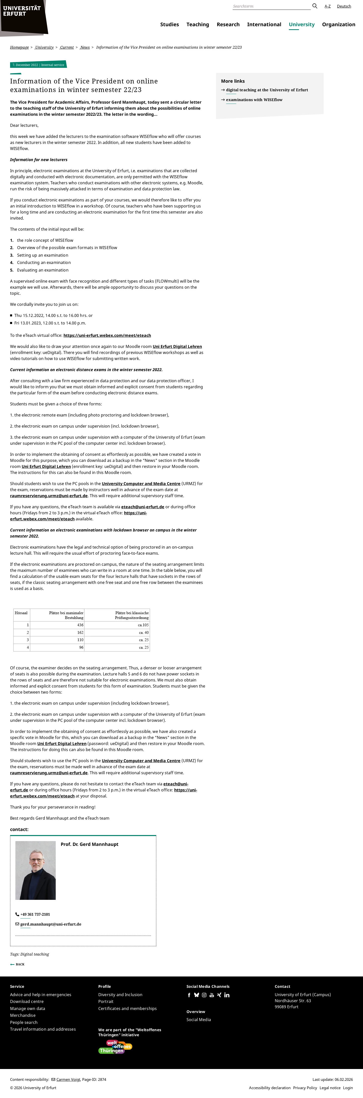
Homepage (19, 47)
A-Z (328, 6)
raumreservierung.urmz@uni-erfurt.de (49, 495)
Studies (169, 24)
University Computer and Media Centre (141, 483)
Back (20, 964)
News (84, 47)
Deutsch (344, 6)
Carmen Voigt (68, 1079)
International (264, 24)
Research (228, 24)
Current (66, 47)
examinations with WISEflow (254, 99)
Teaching (198, 24)
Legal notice (330, 1087)
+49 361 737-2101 (35, 914)
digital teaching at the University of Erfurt (267, 89)
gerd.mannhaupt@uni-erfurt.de (50, 923)
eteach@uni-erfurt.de (142, 507)
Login (348, 1087)
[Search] (272, 6)
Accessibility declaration (270, 1087)
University (302, 24)
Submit (314, 6)
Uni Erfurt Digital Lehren (177, 346)
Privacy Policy (305, 1087)
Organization (338, 24)
